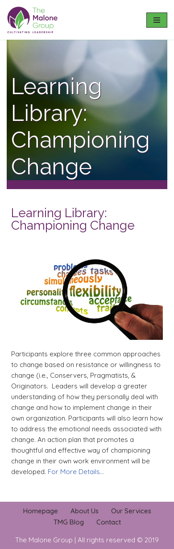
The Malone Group (44, 540)
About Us (84, 511)
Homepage (40, 511)
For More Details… (76, 471)
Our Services (131, 511)
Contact (108, 522)
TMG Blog (69, 522)
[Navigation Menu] (156, 20)
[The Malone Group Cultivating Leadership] (33, 19)
